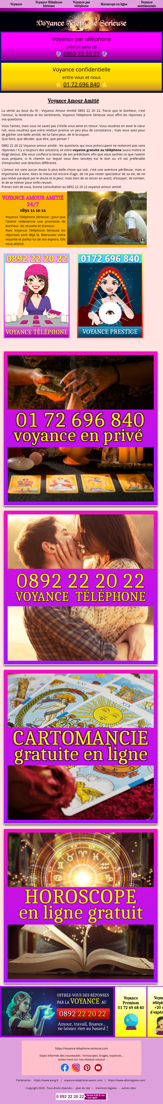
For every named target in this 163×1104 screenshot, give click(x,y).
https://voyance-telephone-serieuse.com (81, 1048)
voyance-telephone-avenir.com (83, 1080)
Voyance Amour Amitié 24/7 (33, 201)
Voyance (16, 4)
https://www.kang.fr (46, 1080)
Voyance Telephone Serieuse (81, 22)
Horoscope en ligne (114, 4)
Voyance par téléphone (81, 4)
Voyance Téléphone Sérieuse (48, 4)
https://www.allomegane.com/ (126, 1080)
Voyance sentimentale (147, 4)
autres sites (128, 1088)
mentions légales (106, 1088)
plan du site (83, 1088)
